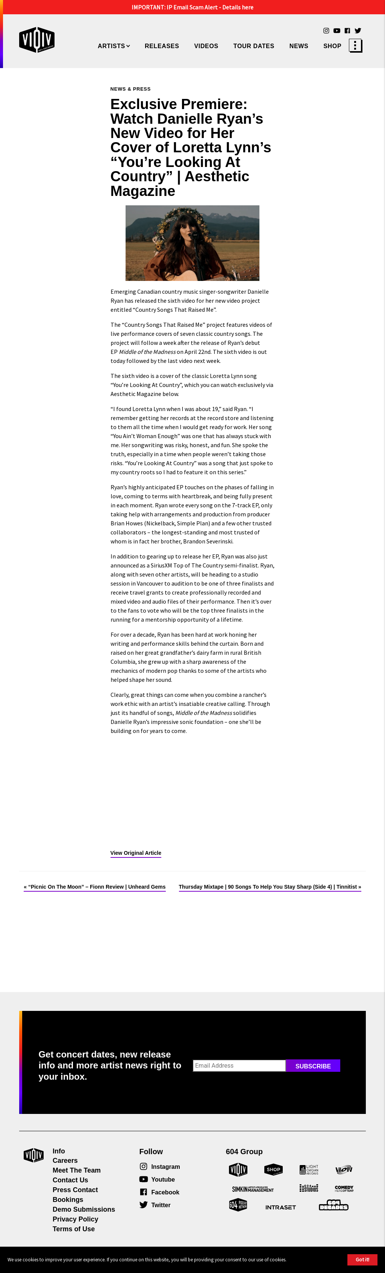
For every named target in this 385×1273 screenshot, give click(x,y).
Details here (237, 7)
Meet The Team (77, 1170)
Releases (162, 46)
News (299, 46)
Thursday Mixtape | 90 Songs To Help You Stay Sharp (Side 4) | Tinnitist (268, 887)
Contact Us (70, 1180)
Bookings (68, 1199)
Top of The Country (198, 565)
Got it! (362, 1259)
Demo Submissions (84, 1209)
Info (59, 1151)
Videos (206, 46)
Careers (65, 1160)
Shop (332, 46)
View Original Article (136, 853)
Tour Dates (253, 46)
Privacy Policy (75, 1219)
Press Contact (75, 1190)
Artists (111, 46)
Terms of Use (74, 1229)
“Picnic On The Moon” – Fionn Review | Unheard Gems (97, 887)
